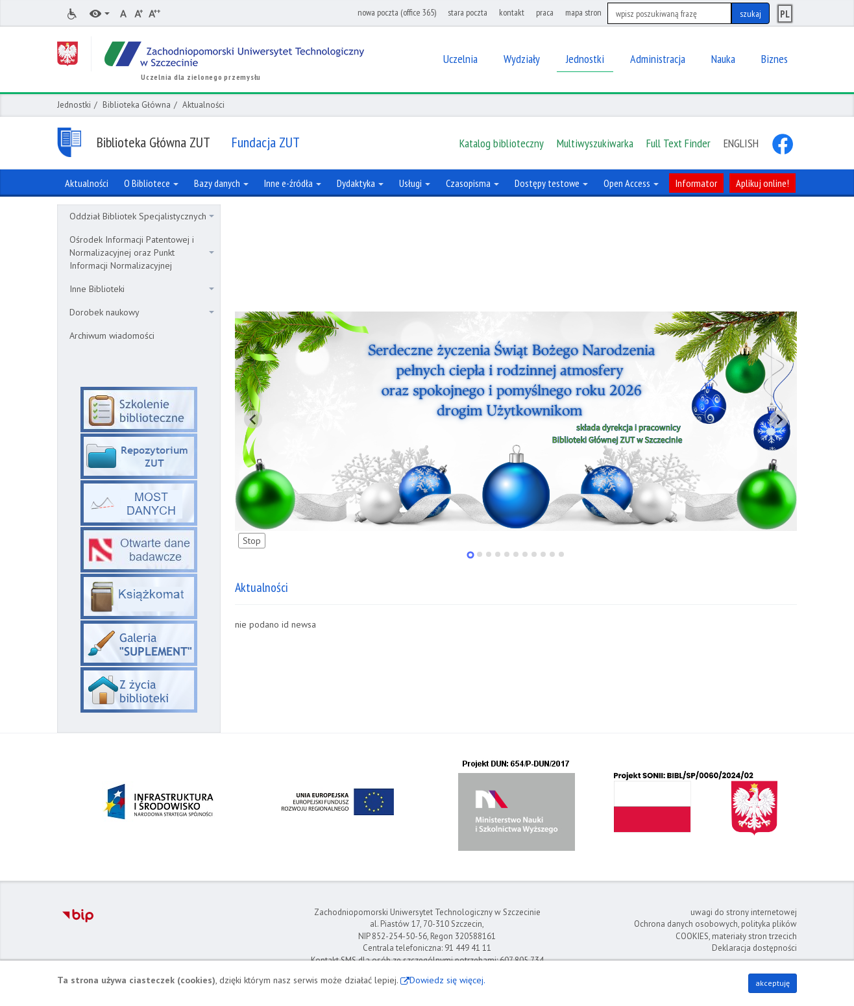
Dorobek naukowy (141, 312)
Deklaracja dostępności (754, 947)
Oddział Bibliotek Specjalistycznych (141, 216)
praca (545, 12)
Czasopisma (472, 183)
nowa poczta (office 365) (397, 12)
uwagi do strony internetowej (743, 912)
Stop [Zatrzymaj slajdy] (252, 540)
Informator (696, 183)
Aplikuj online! (762, 183)
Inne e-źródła (292, 183)
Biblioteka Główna (137, 104)
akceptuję (772, 983)
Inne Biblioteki (141, 289)
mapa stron (583, 12)
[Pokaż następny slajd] (779, 419)
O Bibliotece (151, 183)
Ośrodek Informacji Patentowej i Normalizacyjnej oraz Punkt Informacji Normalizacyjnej (141, 252)
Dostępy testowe (551, 183)
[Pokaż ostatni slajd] (253, 419)
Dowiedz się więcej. (447, 980)
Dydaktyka (360, 183)
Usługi (414, 183)
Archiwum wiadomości (111, 335)
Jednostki (74, 104)
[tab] (470, 554)
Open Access (631, 183)
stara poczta (467, 12)
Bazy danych (221, 183)
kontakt (511, 12)
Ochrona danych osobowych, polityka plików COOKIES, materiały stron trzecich (715, 930)
